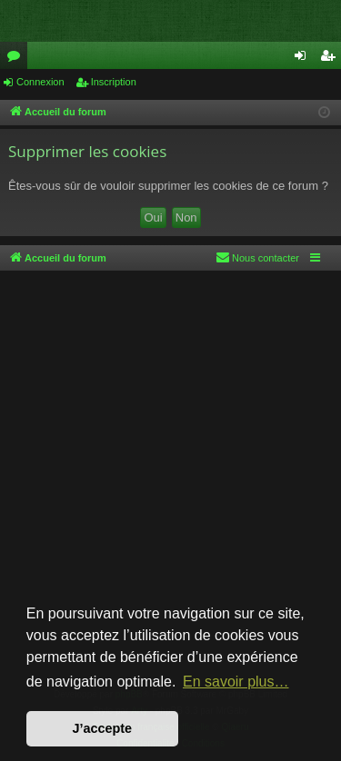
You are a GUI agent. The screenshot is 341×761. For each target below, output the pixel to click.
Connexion (40, 81)
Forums (17, 59)
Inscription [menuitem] (331, 59)
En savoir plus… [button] (236, 681)
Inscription (113, 81)
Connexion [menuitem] (304, 59)
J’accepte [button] (103, 728)
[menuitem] (257, 258)
